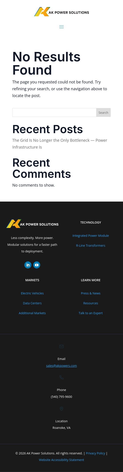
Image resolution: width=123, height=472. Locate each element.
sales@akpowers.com (61, 366)
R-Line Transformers (90, 245)
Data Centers (32, 303)
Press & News (91, 293)
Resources (90, 303)
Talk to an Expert (91, 313)
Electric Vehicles (32, 293)
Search (103, 112)
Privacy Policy (95, 453)
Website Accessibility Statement (61, 460)
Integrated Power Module (90, 235)
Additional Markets (32, 313)
